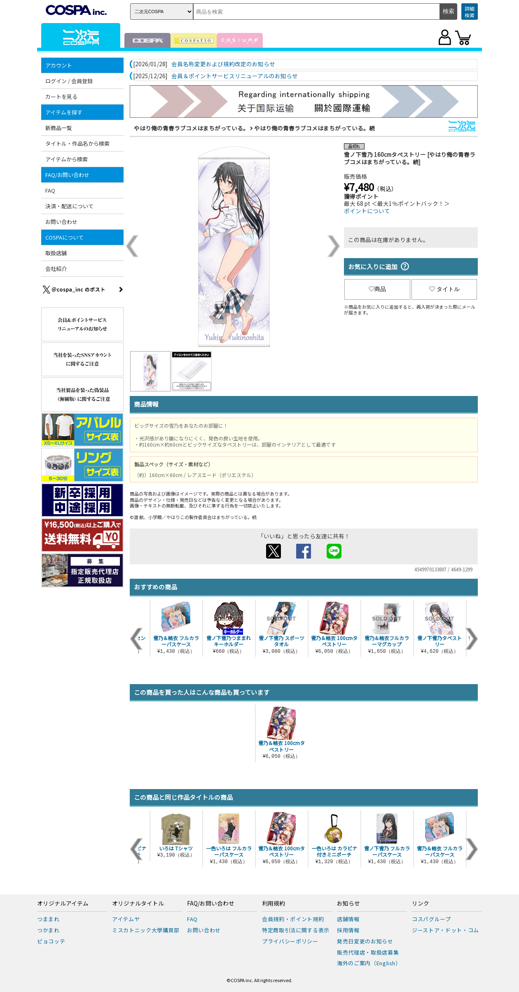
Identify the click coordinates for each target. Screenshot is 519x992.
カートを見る (61, 96)
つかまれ (48, 930)
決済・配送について (69, 206)
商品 (377, 289)
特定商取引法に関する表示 (296, 930)
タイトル (444, 289)
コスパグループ (431, 919)
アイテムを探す (63, 112)
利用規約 (273, 903)
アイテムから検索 (66, 159)
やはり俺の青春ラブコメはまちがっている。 (191, 128)
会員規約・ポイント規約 (293, 919)
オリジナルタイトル (138, 903)
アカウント (58, 65)
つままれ (48, 919)
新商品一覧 (58, 128)
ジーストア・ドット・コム (445, 930)
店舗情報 (348, 919)
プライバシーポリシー (290, 941)
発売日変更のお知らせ (365, 941)
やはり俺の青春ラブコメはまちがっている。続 (314, 128)
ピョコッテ (51, 941)
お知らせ (348, 903)
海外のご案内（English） (369, 963)
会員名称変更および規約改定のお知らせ (223, 64)
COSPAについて (64, 237)
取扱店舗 (56, 253)
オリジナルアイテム (63, 903)
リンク (420, 903)
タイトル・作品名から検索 (77, 143)
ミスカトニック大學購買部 (146, 930)
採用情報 (348, 930)
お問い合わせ (61, 222)
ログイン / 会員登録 (69, 81)
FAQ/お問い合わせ (67, 175)
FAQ (50, 190)
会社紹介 (56, 268)
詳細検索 (470, 12)
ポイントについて (367, 211)
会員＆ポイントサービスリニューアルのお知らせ (234, 76)
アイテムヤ (126, 919)
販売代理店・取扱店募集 (368, 952)
